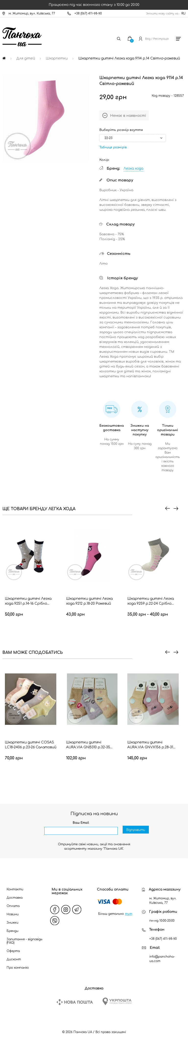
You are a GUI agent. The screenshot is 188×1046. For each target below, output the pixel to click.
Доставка (15, 897)
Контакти (15, 889)
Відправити (135, 831)
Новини (13, 914)
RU (183, 13)
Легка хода (133, 168)
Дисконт (14, 959)
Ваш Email (81, 822)
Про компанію (18, 967)
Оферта (13, 951)
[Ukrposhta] (117, 1001)
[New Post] (75, 1002)
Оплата (13, 906)
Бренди (12, 931)
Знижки (12, 922)
